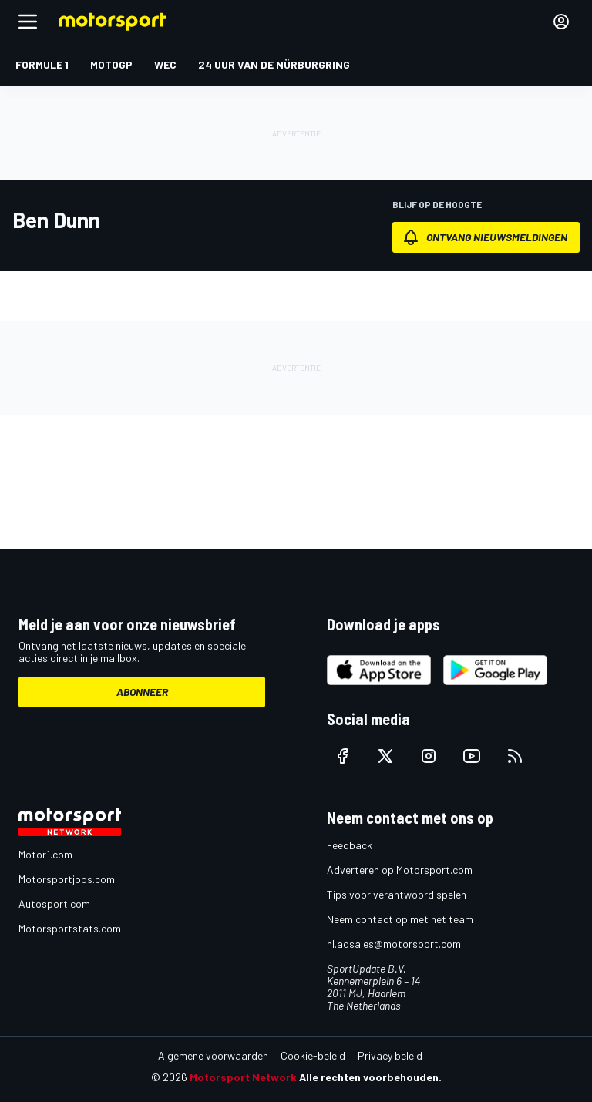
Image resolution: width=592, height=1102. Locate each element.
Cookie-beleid (313, 1055)
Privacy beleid (390, 1055)
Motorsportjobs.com (66, 878)
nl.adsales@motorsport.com (394, 943)
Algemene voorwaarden (213, 1055)
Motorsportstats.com (69, 928)
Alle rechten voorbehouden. (370, 1077)
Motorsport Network (243, 1077)
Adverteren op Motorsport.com (400, 869)
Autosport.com (54, 903)
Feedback (349, 845)
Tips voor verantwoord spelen (396, 894)
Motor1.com (45, 854)
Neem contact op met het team (400, 919)
